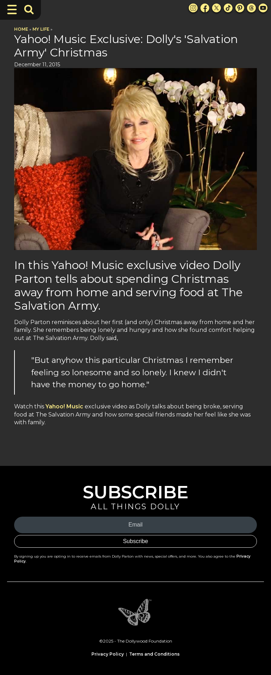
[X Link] (216, 8)
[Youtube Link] (263, 8)
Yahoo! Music (64, 406)
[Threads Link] (251, 8)
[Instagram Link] (193, 8)
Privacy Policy (107, 654)
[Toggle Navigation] (12, 9)
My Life (40, 29)
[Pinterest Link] (239, 8)
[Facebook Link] (204, 8)
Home (21, 29)
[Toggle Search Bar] (29, 9)
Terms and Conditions (154, 654)
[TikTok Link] (228, 8)
